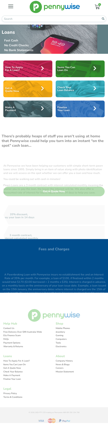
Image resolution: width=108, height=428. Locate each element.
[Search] (103, 19)
